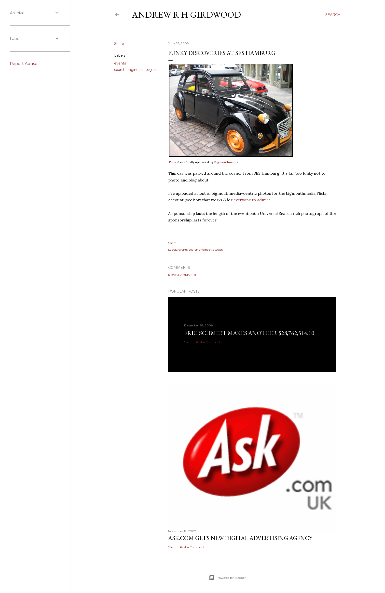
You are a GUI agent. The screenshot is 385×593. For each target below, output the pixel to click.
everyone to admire (252, 199)
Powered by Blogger (227, 578)
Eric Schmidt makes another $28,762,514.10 (249, 333)
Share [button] (119, 43)
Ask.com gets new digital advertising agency (240, 538)
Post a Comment (182, 275)
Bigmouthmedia (226, 162)
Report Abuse (23, 63)
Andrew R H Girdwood (186, 14)
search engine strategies (135, 69)
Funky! (174, 162)
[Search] (333, 15)
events (120, 63)
